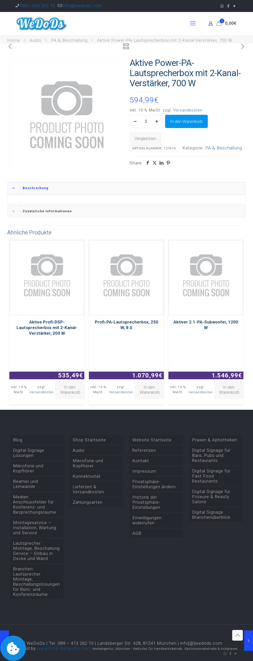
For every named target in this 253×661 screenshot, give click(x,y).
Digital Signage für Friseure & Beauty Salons (211, 496)
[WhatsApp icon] (222, 6)
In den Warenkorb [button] (70, 390)
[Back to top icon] (237, 635)
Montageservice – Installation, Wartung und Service (34, 527)
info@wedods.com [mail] (82, 5)
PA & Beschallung (69, 40)
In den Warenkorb (186, 121)
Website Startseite (152, 439)
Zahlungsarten (88, 502)
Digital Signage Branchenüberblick (211, 515)
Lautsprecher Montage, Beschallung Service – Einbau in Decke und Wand (36, 551)
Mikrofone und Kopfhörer (28, 468)
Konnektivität (87, 476)
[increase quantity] (156, 121)
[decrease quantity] (135, 121)
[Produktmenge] (146, 121)
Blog (17, 439)
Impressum (144, 471)
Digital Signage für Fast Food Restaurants (211, 476)
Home (13, 40)
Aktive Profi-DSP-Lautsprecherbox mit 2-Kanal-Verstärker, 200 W (47, 327)
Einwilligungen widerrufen (147, 520)
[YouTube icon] (235, 6)
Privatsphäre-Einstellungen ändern (154, 484)
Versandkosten (187, 110)
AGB (136, 533)
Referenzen (144, 450)
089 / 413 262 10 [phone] (37, 5)
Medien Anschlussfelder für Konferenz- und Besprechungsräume (34, 504)
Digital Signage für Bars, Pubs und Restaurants (211, 455)
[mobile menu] (192, 23)
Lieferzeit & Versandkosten (88, 489)
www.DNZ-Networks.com (64, 648)
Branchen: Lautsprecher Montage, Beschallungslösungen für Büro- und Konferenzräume (36, 581)
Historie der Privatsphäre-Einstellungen (146, 502)
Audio (35, 40)
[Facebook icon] (228, 6)
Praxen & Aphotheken (214, 439)
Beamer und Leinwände (25, 484)
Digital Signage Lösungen (28, 453)
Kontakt (140, 460)
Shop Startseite (89, 439)
